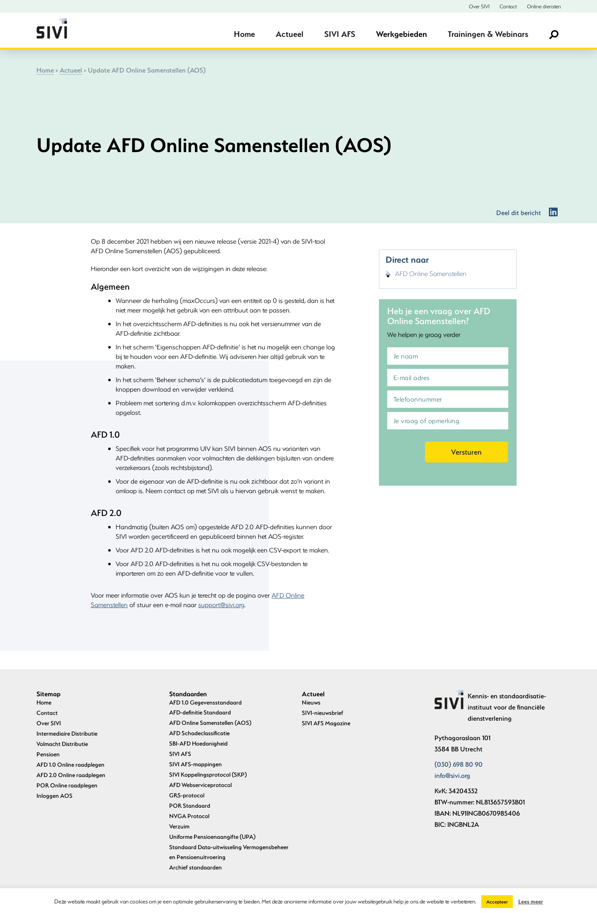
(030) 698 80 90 (458, 764)
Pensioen (48, 754)
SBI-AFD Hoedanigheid (198, 743)
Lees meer (530, 901)
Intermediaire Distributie (66, 733)
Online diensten (544, 6)
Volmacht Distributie (62, 744)
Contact (508, 6)
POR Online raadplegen (66, 785)
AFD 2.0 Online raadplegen (70, 775)
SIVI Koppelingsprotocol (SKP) (208, 774)
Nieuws (311, 702)
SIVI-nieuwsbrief (322, 713)
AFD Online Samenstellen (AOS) (210, 723)
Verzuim (179, 826)
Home (244, 34)
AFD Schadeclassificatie (199, 733)
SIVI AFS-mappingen (195, 764)
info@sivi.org (452, 775)
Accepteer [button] (497, 901)
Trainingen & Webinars (488, 34)
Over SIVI (479, 6)
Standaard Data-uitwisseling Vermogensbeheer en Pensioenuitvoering (229, 852)
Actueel (289, 34)
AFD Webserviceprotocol (200, 785)
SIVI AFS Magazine (326, 723)
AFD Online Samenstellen (430, 273)
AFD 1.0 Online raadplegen (70, 764)
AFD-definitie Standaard (200, 712)
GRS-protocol (186, 795)
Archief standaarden (195, 867)
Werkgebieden (401, 34)
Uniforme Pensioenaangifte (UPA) (212, 836)
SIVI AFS (339, 34)
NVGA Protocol (189, 816)
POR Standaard (189, 805)
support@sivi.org (221, 604)
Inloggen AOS (54, 795)
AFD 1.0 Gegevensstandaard (205, 702)
